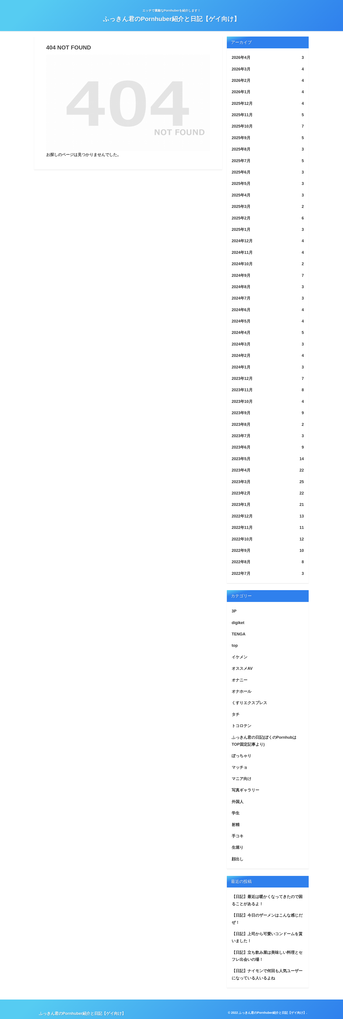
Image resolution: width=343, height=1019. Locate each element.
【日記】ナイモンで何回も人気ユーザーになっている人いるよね (267, 974)
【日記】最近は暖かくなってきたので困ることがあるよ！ (267, 900)
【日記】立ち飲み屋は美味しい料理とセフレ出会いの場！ (267, 956)
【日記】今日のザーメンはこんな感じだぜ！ (267, 918)
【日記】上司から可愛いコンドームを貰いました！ (267, 937)
